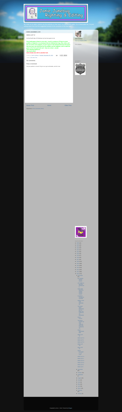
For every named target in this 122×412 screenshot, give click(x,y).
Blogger (70, 408)
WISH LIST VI (81, 356)
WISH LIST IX (81, 342)
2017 (78, 259)
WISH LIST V (81, 358)
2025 (78, 243)
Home (49, 105)
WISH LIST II (81, 364)
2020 (78, 253)
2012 (78, 269)
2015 (78, 263)
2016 (78, 261)
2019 (78, 255)
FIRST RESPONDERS (81, 331)
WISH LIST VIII (80, 345)
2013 (78, 267)
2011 (78, 271)
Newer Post (30, 105)
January (80, 393)
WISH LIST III (81, 362)
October (80, 372)
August (79, 378)
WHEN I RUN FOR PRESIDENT (81, 302)
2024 (78, 245)
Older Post (68, 105)
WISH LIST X (81, 340)
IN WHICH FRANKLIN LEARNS (81, 297)
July (79, 380)
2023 (78, 247)
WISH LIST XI (81, 338)
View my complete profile (81, 40)
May (79, 384)
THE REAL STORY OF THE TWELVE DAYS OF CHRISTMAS (81, 324)
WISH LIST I (80, 366)
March (79, 388)
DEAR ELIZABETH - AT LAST (81, 352)
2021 (78, 251)
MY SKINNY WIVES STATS (80, 280)
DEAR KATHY (80, 318)
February (80, 390)
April (79, 386)
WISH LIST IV (81, 360)
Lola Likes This (33, 57)
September (80, 374)
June (79, 382)
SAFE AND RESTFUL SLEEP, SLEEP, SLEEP (81, 291)
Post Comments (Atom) (38, 108)
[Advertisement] (79, 101)
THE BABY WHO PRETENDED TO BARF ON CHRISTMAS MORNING (81, 311)
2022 (78, 249)
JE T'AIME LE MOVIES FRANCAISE (81, 284)
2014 (78, 265)
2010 (78, 273)
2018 (78, 257)
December (80, 275)
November (80, 369)
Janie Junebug (35, 55)
